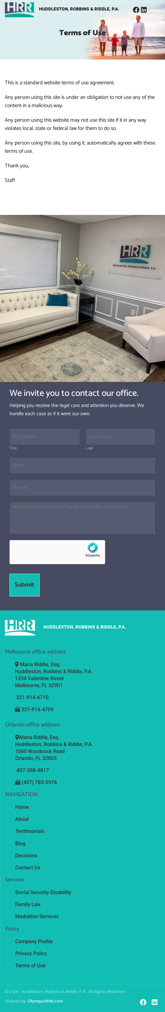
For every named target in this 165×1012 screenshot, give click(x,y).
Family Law (28, 904)
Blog (20, 843)
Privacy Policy (31, 953)
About (22, 819)
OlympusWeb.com (45, 1000)
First (13, 448)
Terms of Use (30, 965)
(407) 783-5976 (39, 782)
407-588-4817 (32, 770)
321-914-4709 (37, 709)
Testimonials (29, 831)
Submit (25, 585)
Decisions (26, 855)
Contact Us (27, 867)
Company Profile (34, 941)
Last (89, 448)
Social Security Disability (43, 892)
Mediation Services (37, 916)
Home (22, 807)
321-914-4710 (32, 697)
